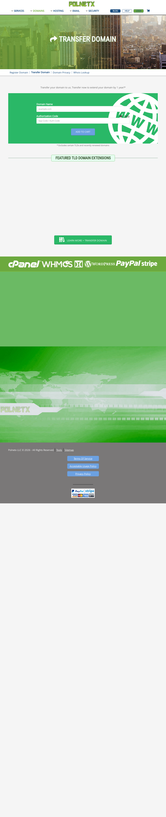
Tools (59, 450)
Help (127, 10)
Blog (115, 10)
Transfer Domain (40, 72)
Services (19, 10)
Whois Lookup (81, 72)
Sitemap (69, 450)
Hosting (58, 10)
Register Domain (19, 72)
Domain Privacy (61, 72)
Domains (38, 10)
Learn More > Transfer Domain (83, 239)
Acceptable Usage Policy (83, 466)
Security (93, 10)
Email (76, 10)
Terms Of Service (83, 458)
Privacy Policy (83, 473)
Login (138, 10)
